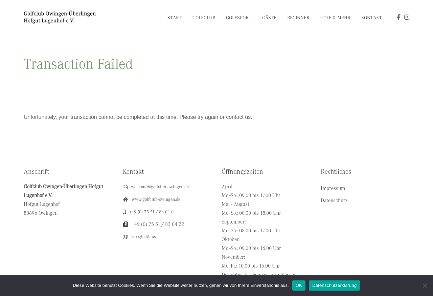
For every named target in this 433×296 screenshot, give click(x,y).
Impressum (333, 188)
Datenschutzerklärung (334, 285)
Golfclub (203, 18)
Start (174, 18)
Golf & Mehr (335, 18)
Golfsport (238, 18)
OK (299, 285)
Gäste (269, 18)
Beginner (298, 18)
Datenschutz (334, 200)
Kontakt (371, 18)
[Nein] (424, 285)
